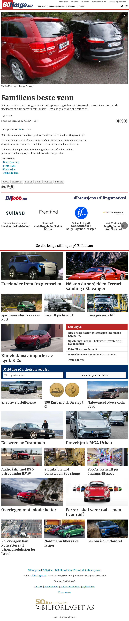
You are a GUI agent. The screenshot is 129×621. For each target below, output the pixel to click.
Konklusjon (9, 169)
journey (48, 182)
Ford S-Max (9, 165)
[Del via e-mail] (125, 121)
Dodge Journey (11, 162)
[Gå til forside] (17, 4)
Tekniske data (10, 172)
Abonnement (51, 586)
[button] (124, 225)
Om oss (38, 586)
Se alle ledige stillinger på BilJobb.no (64, 246)
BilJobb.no (85, 2)
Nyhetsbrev (88, 586)
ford (38, 182)
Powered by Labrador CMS (64, 617)
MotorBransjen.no (99, 2)
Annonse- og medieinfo (117, 2)
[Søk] (121, 6)
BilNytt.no (74, 2)
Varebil (81, 6)
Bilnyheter (42, 6)
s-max (6, 182)
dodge (28, 182)
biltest (59, 182)
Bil (20, 129)
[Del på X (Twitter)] (121, 121)
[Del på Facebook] (118, 121)
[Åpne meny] (126, 6)
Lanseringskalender (57, 6)
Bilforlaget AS (38, 575)
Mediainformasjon (70, 586)
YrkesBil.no (63, 2)
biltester (17, 182)
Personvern (64, 592)
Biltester (71, 6)
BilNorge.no (34, 570)
